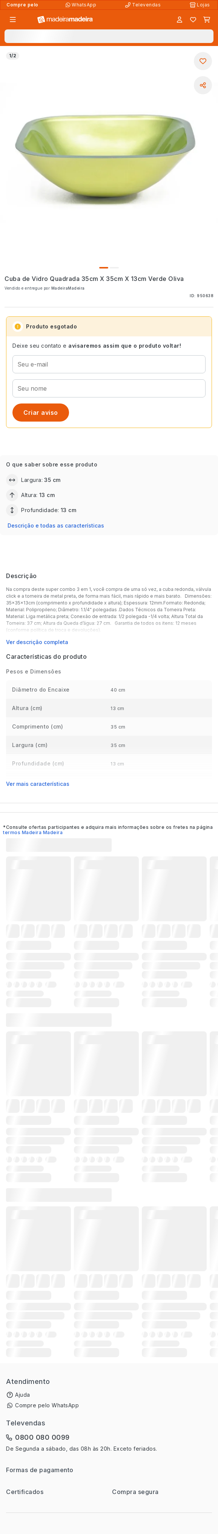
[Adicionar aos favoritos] (203, 61)
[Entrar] (179, 19)
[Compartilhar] (203, 85)
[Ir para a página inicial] (65, 20)
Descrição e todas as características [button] (56, 525)
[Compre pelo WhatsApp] (82, 5)
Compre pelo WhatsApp (47, 1405)
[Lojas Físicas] (201, 5)
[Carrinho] (206, 19)
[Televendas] (143, 5)
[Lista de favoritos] (193, 19)
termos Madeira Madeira (33, 832)
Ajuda (22, 1394)
